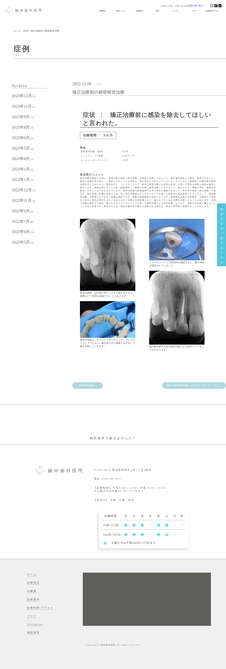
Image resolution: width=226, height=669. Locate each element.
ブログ (194, 11)
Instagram (35, 624)
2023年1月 (21, 179)
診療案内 (139, 11)
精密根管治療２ (88, 385)
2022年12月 (22, 190)
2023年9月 (21, 117)
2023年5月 (21, 148)
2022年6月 (21, 231)
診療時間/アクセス (212, 11)
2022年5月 (21, 242)
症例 (157, 11)
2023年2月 (21, 169)
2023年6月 (21, 137)
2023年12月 (22, 96)
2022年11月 (22, 200)
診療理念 (102, 11)
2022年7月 (21, 221)
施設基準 (33, 632)
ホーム (32, 574)
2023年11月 (22, 106)
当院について (121, 11)
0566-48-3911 (195, 5)
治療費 (32, 591)
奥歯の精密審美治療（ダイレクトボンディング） (193, 385)
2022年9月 (21, 211)
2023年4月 (21, 158)
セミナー (175, 11)
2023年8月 (21, 127)
